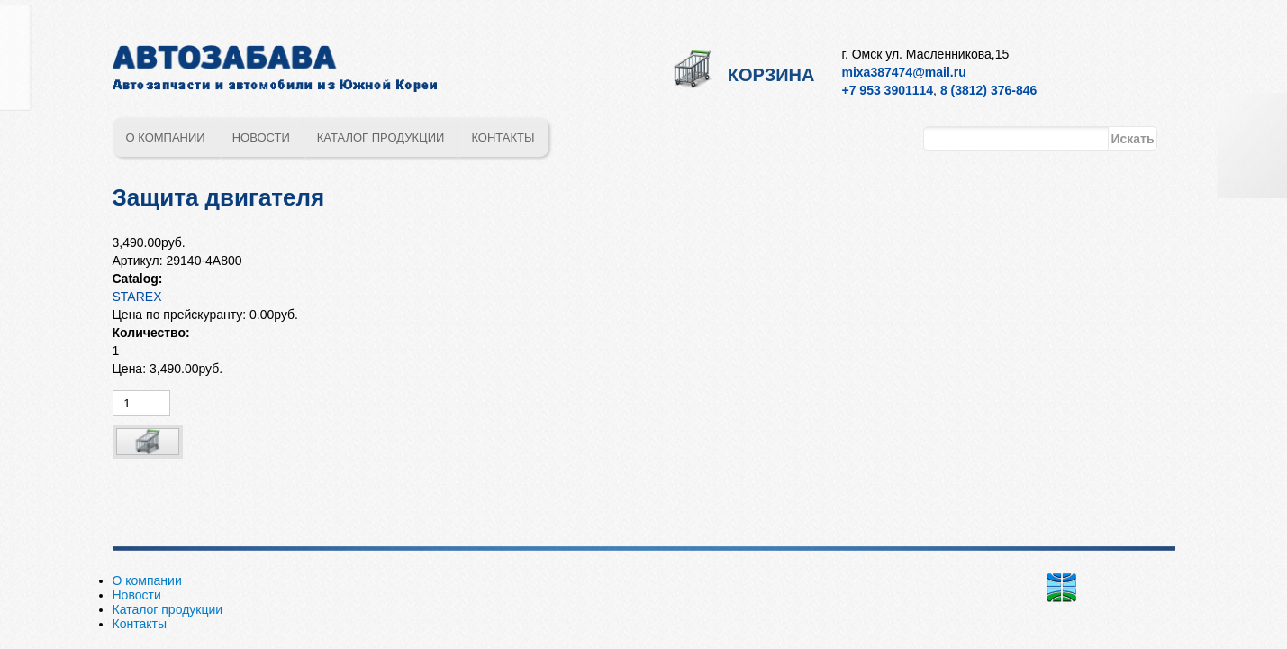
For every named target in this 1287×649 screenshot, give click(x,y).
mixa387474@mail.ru (904, 72)
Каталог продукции (381, 137)
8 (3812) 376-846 (988, 90)
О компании (165, 137)
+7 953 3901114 (888, 90)
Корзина (771, 75)
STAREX (137, 296)
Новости (261, 137)
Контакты (502, 137)
